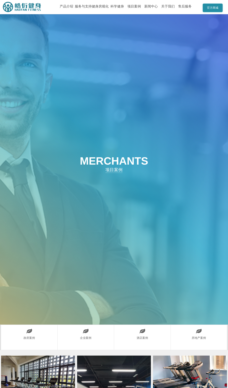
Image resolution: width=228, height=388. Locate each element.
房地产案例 (199, 332)
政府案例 (29, 332)
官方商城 (212, 7)
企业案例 (86, 332)
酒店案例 (142, 332)
